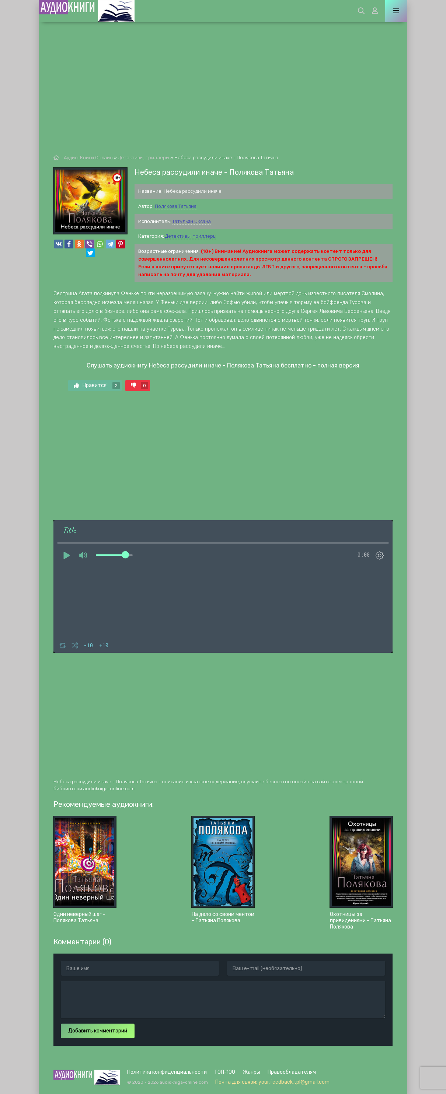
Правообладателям (292, 1072)
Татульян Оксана (191, 221)
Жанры (251, 1072)
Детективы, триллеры (190, 236)
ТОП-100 (224, 1072)
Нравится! (97, 385)
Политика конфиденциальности (167, 1072)
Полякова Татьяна (175, 206)
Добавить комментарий (97, 1031)
